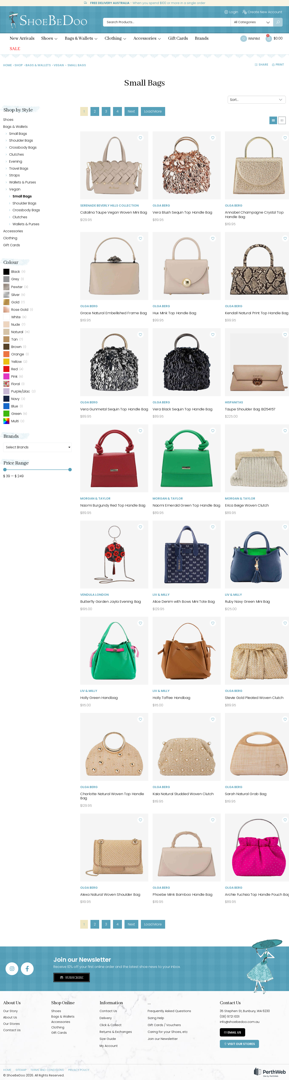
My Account (109, 1046)
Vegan (59, 65)
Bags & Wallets (38, 65)
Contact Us (12, 1030)
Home (7, 65)
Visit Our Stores (239, 1044)
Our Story (10, 1011)
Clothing (10, 238)
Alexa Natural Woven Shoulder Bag (110, 894)
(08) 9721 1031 (229, 1016)
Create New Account (262, 12)
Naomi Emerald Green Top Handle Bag (186, 505)
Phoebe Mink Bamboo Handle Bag (182, 894)
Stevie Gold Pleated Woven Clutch (254, 697)
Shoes (8, 119)
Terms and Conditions (47, 1070)
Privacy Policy (78, 1070)
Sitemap (21, 1070)
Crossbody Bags (23, 147)
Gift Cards (11, 245)
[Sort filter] (257, 100)
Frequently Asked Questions (169, 1011)
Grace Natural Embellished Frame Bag (113, 312)
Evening (15, 161)
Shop (18, 65)
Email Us (232, 1032)
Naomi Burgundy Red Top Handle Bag (112, 505)
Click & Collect (111, 1025)
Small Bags (18, 133)
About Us (10, 1017)
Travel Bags (18, 168)
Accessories (13, 231)
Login (231, 12)
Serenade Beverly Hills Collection (109, 205)
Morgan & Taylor (95, 498)
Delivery (106, 1018)
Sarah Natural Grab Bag (245, 793)
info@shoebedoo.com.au (239, 1022)
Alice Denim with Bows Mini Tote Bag (184, 601)
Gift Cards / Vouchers (164, 1025)
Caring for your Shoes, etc (168, 1032)
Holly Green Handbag (99, 697)
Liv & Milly (161, 595)
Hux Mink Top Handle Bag (174, 312)
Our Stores (11, 1024)
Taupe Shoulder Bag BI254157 (250, 409)
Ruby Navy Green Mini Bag (247, 601)
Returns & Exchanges (116, 1032)
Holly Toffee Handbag (171, 697)
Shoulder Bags (21, 140)
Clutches (16, 154)
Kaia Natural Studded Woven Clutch (183, 793)
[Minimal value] (37, 469)
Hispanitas (234, 402)
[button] (49, 38)
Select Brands (17, 447)
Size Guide (108, 1039)
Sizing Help (156, 1018)
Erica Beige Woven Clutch (247, 505)
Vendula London (94, 595)
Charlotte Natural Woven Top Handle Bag (112, 796)
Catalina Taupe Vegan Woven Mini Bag (113, 212)
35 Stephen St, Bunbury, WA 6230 (245, 1011)
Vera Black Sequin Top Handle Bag (182, 409)
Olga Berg (161, 205)
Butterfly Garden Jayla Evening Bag (110, 601)
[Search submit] (278, 22)
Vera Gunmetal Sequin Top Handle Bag (114, 409)
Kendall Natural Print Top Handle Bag (256, 312)
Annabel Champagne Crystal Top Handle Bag (254, 214)
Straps (14, 175)
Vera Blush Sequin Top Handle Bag (182, 212)
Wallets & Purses (22, 182)
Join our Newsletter (163, 1039)
